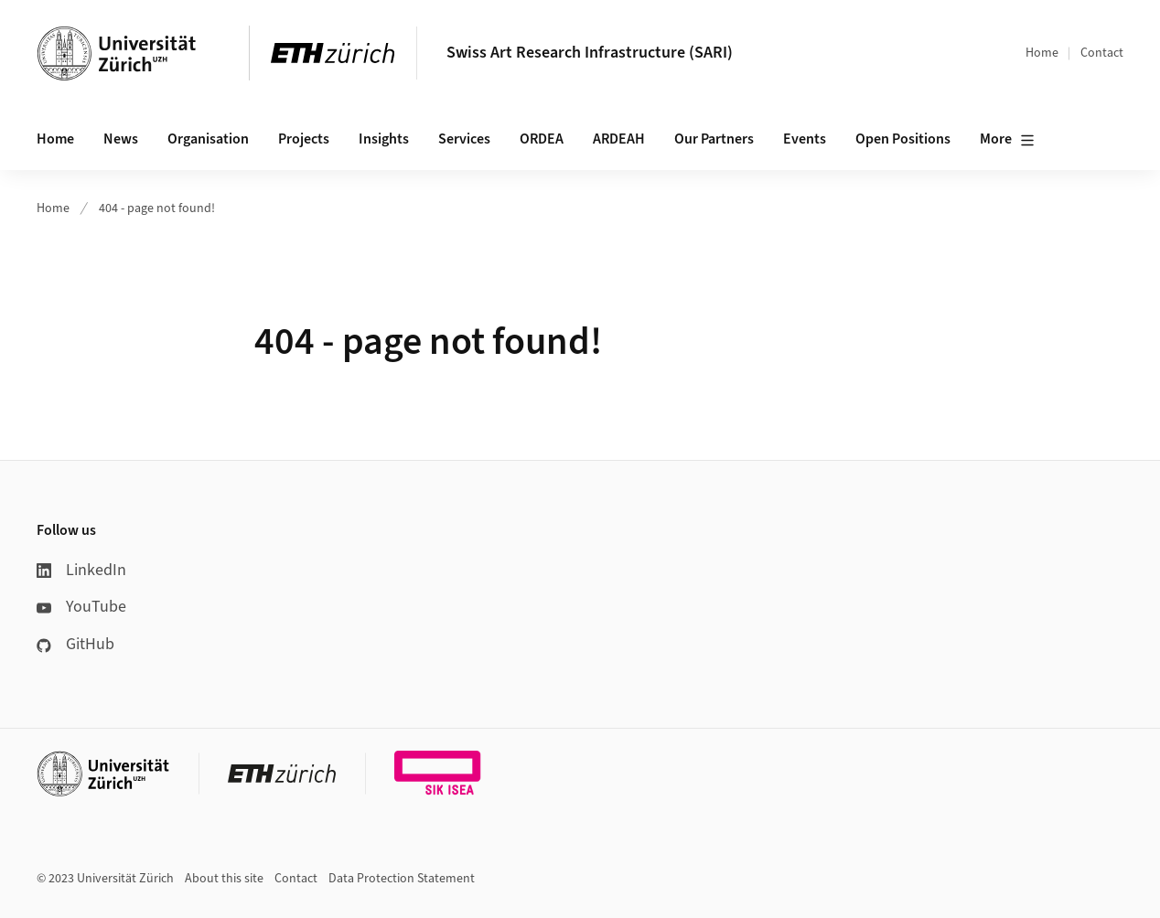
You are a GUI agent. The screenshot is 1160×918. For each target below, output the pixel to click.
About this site (224, 879)
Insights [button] (384, 139)
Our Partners (714, 139)
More (1007, 140)
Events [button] (804, 139)
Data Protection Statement (401, 879)
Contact (1101, 53)
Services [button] (464, 139)
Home (1042, 53)
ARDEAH (619, 139)
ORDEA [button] (542, 139)
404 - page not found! (157, 208)
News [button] (120, 139)
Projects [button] (303, 139)
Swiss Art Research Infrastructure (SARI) (589, 52)
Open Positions (903, 139)
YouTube (81, 606)
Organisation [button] (208, 139)
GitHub (75, 644)
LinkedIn (81, 570)
